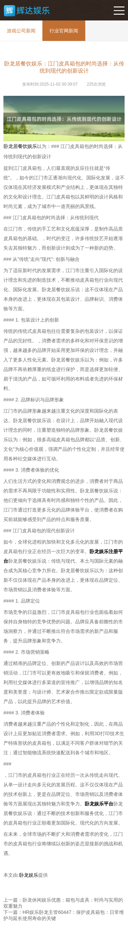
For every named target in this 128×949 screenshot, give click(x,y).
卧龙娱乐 (28, 875)
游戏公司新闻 (21, 30)
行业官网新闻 (63, 30)
